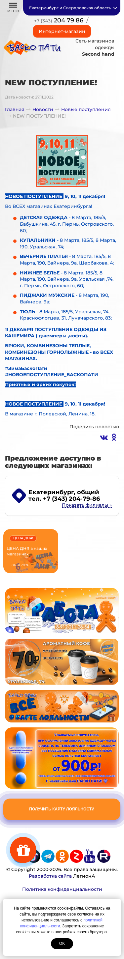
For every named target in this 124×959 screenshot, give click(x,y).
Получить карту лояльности (61, 809)
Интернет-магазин (62, 31)
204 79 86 (58, 20)
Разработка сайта (50, 876)
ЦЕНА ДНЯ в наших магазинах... (27, 551)
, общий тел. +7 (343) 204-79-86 (64, 495)
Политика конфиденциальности (62, 889)
